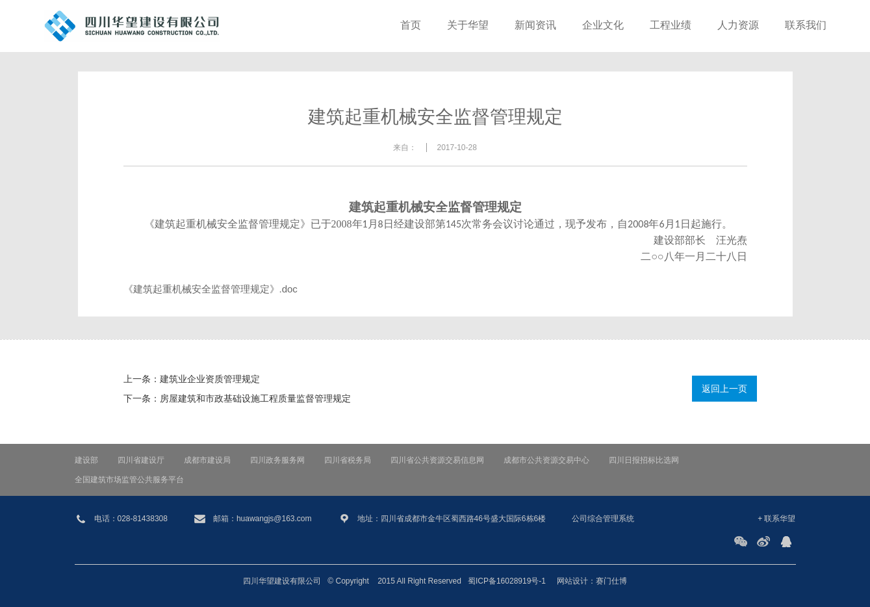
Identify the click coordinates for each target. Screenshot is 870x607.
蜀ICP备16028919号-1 (507, 581)
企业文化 (603, 25)
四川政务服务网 (277, 460)
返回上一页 (724, 388)
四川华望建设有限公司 (282, 581)
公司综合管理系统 (603, 518)
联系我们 (805, 25)
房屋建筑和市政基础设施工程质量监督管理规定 (255, 398)
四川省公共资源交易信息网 (437, 460)
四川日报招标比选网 (644, 460)
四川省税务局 (347, 460)
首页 (410, 25)
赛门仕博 (611, 581)
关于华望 (468, 25)
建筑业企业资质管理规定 (210, 379)
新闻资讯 (535, 25)
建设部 (86, 460)
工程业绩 (670, 25)
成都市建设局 (207, 460)
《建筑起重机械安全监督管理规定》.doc (210, 288)
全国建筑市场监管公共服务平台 (129, 479)
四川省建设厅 (141, 460)
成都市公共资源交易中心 (546, 460)
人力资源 (738, 25)
